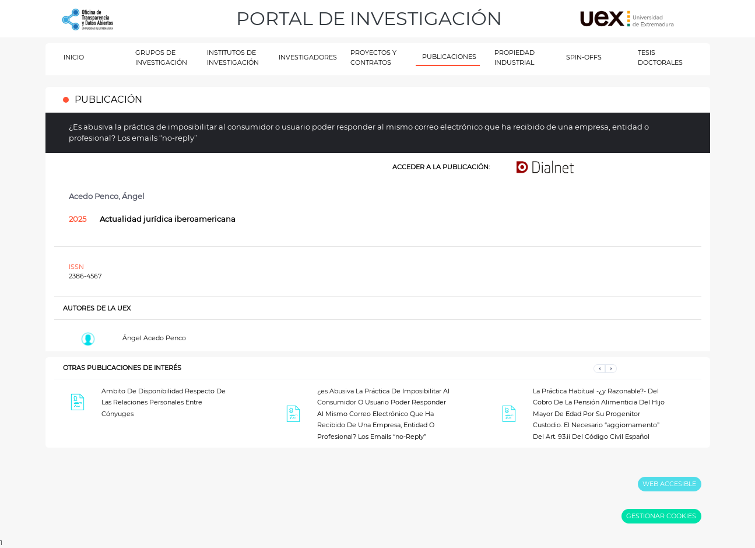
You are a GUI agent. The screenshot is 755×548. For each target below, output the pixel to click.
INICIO (74, 57)
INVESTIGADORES (307, 57)
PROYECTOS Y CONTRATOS (373, 57)
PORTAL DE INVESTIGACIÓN (369, 18)
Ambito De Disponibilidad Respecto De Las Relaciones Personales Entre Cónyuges (163, 402)
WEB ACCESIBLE (669, 484)
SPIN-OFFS (584, 57)
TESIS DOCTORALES (660, 57)
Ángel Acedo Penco (154, 338)
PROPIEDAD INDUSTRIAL (514, 57)
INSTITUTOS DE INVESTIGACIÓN (233, 57)
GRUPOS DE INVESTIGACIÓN (161, 57)
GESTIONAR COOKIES (661, 516)
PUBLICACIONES (449, 57)
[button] (599, 368)
